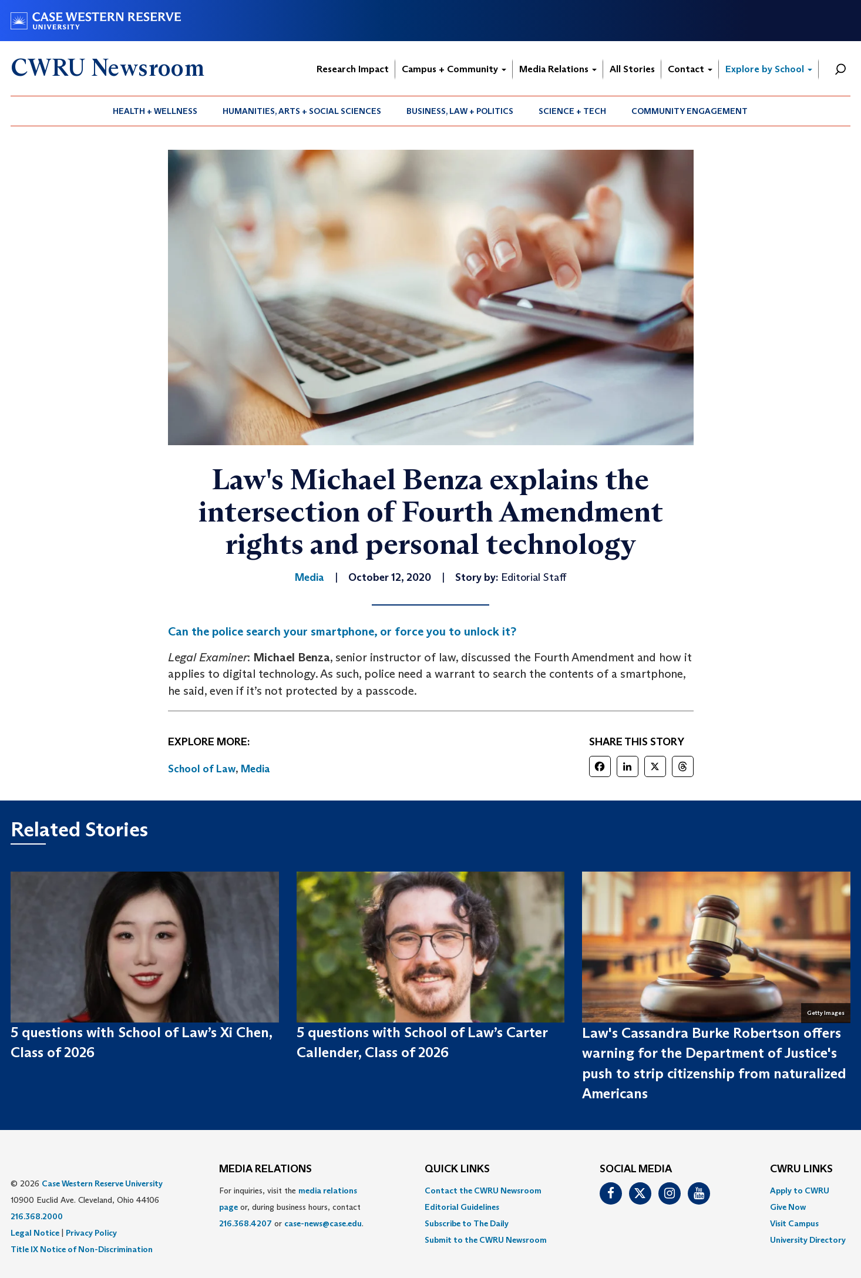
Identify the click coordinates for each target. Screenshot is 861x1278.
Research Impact (353, 69)
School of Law (202, 768)
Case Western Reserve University (102, 1183)
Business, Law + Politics (459, 111)
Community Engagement (689, 111)
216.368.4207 (245, 1223)
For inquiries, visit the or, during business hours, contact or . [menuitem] (291, 1207)
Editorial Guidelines (462, 1207)
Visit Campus (794, 1223)
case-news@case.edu (323, 1223)
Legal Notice (35, 1232)
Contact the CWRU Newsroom (483, 1190)
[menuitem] (155, 111)
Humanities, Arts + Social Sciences (302, 111)
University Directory (808, 1240)
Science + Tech (572, 111)
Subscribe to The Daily (467, 1223)
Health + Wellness (155, 111)
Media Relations (558, 69)
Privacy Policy (91, 1232)
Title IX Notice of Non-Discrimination (82, 1249)
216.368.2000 (37, 1216)
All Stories (632, 69)
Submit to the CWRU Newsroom (486, 1240)
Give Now (788, 1207)
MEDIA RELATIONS (265, 1169)
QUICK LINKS (457, 1169)
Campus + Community (454, 69)
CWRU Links (801, 1169)
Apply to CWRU (799, 1190)
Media (255, 768)
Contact (690, 69)
